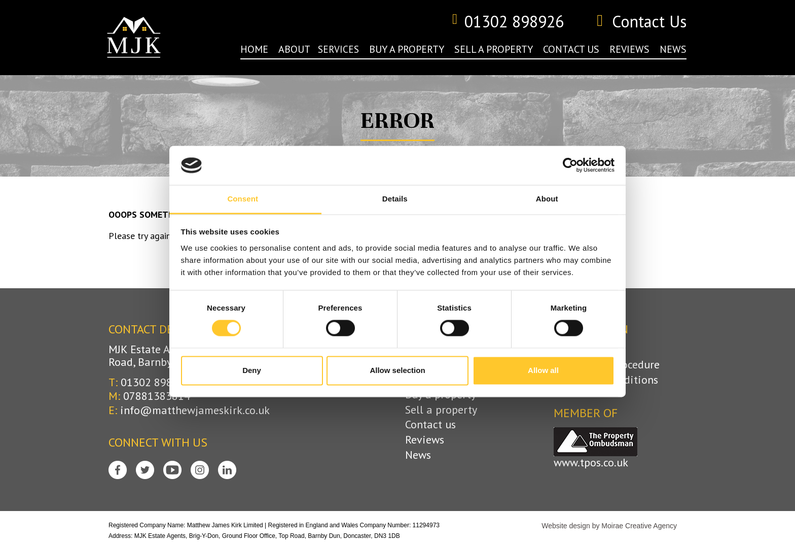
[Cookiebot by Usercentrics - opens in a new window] (570, 165)
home (254, 49)
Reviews (424, 439)
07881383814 (156, 396)
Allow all (543, 370)
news (673, 49)
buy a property (406, 49)
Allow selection (397, 370)
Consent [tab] (242, 198)
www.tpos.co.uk (591, 462)
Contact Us (641, 22)
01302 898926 (508, 22)
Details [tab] (395, 198)
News (418, 455)
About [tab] (547, 198)
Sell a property (441, 409)
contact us (571, 49)
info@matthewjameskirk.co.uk (195, 410)
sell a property (493, 49)
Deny (251, 370)
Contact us (430, 424)
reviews (629, 49)
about (294, 49)
